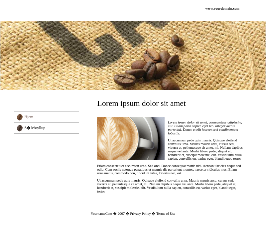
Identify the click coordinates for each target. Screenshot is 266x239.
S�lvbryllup (35, 127)
